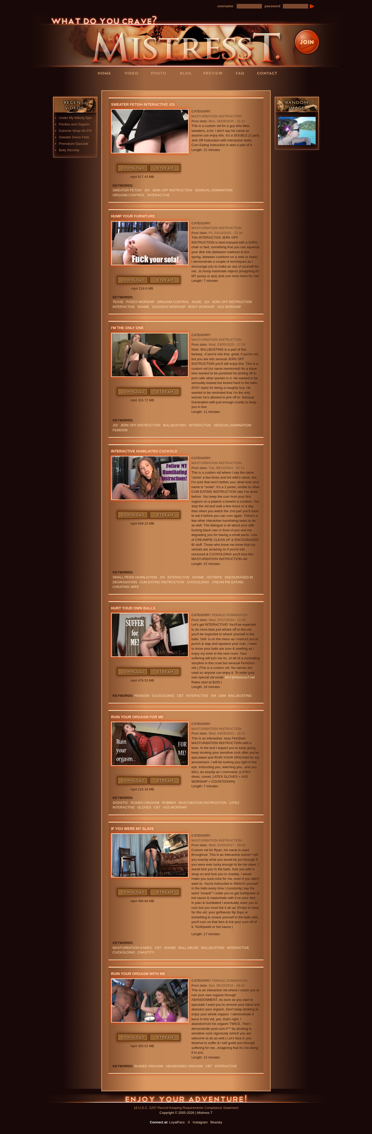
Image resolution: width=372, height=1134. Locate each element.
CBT (180, 696)
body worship (201, 307)
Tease (118, 302)
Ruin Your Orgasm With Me (138, 974)
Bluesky (216, 1122)
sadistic (120, 803)
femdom (120, 430)
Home (106, 73)
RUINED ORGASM (145, 803)
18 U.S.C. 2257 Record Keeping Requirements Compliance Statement (186, 1108)
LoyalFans (133, 83)
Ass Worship (229, 307)
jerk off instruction (172, 190)
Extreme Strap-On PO (75, 131)
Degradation (125, 582)
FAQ (241, 73)
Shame (143, 307)
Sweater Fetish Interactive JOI (143, 104)
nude (197, 302)
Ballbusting (174, 425)
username (225, 6)
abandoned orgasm (184, 1066)
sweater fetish (127, 190)
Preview (214, 73)
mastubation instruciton (202, 803)
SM (213, 696)
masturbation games (132, 948)
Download (133, 168)
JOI (147, 190)
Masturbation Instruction (216, 116)
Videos (133, 73)
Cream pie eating (228, 582)
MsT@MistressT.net (240, 677)
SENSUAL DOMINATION (214, 190)
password (272, 6)
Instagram (200, 1122)
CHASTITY (145, 952)
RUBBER (169, 803)
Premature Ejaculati (73, 144)
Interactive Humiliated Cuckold (144, 451)
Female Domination (229, 615)
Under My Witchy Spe (75, 118)
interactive (159, 195)
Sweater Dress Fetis (74, 137)
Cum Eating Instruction (162, 582)
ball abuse (189, 948)
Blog (187, 73)
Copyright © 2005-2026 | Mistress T (186, 1113)
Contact (269, 73)
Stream (165, 168)
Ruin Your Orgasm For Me (137, 717)
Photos (160, 73)
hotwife (214, 577)
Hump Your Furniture (133, 216)
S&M (222, 696)
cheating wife (126, 587)
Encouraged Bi (239, 577)
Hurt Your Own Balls (133, 608)
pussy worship (140, 302)
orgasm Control (129, 195)
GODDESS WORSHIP (169, 307)
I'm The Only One (127, 328)
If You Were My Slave (132, 829)
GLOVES (144, 807)
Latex (234, 803)
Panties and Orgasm (74, 124)
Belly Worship (69, 150)
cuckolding (198, 582)
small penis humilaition (135, 577)
